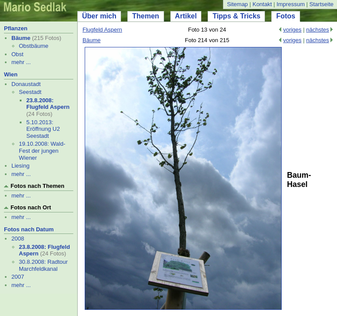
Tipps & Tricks (236, 16)
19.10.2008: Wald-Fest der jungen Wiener (42, 150)
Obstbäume (33, 46)
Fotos (285, 16)
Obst (17, 54)
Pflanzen (15, 28)
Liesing (20, 165)
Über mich (99, 16)
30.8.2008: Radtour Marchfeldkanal (43, 265)
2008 (17, 238)
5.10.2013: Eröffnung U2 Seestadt (43, 129)
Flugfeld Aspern (102, 29)
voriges (292, 29)
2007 (17, 276)
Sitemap (237, 4)
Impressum (290, 4)
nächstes (317, 29)
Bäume (20, 38)
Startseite (321, 4)
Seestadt (30, 92)
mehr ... (21, 62)
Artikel (186, 16)
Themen (145, 16)
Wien (11, 74)
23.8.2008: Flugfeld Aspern (47, 104)
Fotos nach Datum (29, 229)
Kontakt (262, 4)
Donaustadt (26, 84)
